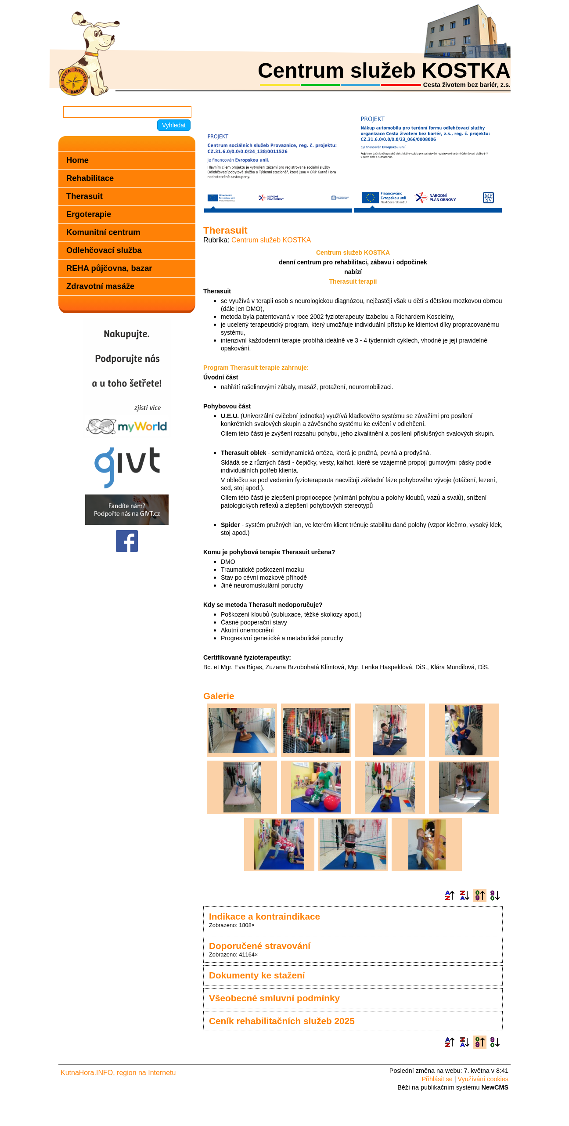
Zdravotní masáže (100, 286)
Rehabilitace (90, 178)
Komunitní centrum (103, 232)
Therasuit (84, 196)
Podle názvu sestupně (464, 895)
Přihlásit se (436, 1079)
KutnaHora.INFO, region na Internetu (118, 1072)
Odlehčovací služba (104, 250)
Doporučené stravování (259, 946)
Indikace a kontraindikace (264, 916)
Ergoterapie (88, 214)
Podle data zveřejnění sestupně (494, 895)
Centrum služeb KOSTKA (271, 240)
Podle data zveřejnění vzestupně (479, 895)
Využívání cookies (483, 1079)
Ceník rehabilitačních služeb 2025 (282, 1021)
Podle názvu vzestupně (449, 895)
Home (77, 160)
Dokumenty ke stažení (257, 975)
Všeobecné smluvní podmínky (274, 998)
